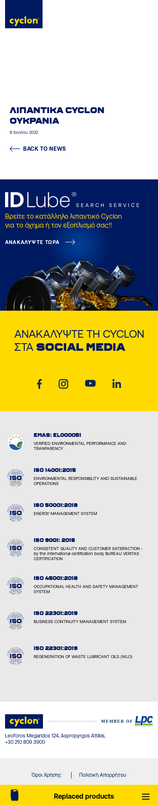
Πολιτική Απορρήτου (102, 775)
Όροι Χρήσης (47, 775)
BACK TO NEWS (38, 149)
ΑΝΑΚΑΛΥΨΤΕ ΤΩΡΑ (32, 242)
